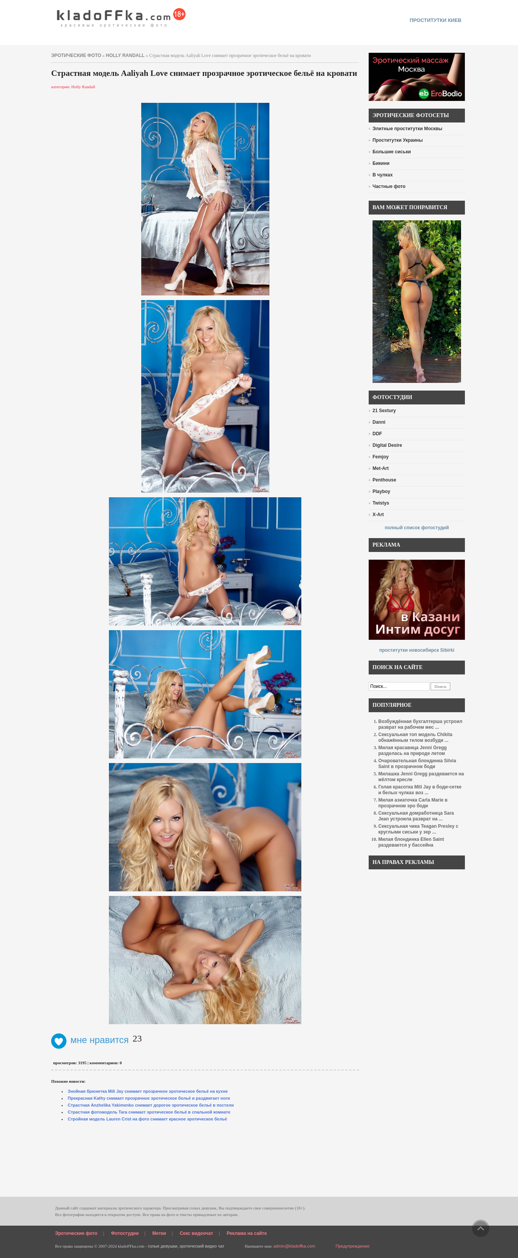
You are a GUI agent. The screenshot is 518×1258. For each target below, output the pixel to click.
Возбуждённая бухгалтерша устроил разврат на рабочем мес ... (420, 724)
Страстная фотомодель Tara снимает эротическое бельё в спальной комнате (149, 1112)
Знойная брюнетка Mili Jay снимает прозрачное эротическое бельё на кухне (148, 1091)
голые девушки (162, 1246)
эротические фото (76, 55)
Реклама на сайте (247, 1233)
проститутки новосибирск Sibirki (416, 650)
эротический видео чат (201, 1246)
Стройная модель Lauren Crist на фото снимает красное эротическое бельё (147, 1119)
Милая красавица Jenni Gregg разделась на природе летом (412, 750)
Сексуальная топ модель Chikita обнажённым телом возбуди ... (415, 737)
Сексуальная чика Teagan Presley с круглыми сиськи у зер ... (418, 829)
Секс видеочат (196, 1233)
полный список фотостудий (417, 527)
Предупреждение (352, 1246)
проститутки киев (435, 20)
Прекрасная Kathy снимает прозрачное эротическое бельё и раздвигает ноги (149, 1098)
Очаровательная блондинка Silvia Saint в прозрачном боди (417, 763)
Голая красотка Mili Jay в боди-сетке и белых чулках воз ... (419, 789)
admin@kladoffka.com (294, 1246)
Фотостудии (125, 1233)
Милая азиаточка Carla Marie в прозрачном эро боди (413, 802)
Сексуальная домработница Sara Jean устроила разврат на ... (416, 816)
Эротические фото (76, 1233)
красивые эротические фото (121, 15)
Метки (159, 1233)
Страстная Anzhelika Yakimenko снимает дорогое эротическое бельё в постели (151, 1105)
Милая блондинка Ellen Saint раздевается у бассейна (411, 842)
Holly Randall (125, 55)
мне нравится (90, 1040)
